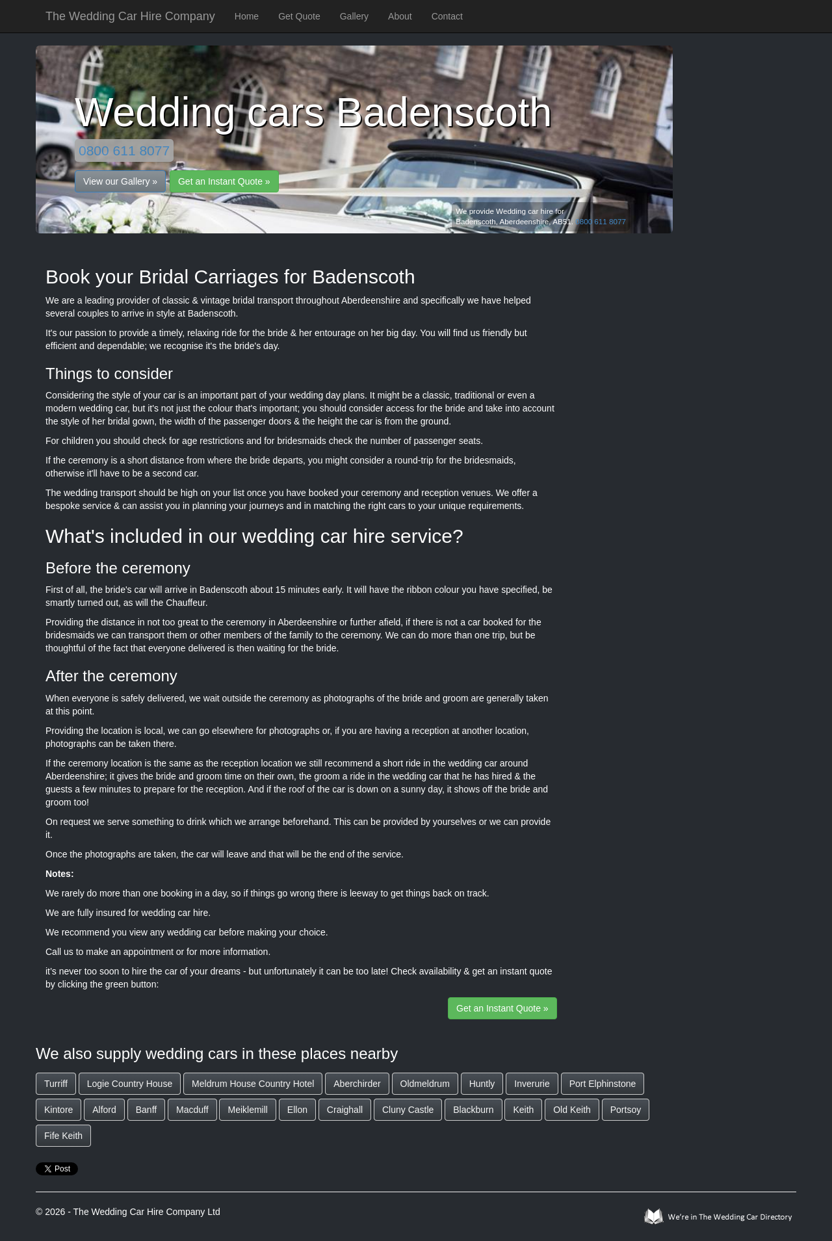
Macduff (192, 1109)
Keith (523, 1109)
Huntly (482, 1083)
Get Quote (299, 16)
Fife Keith (63, 1135)
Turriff (56, 1083)
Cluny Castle (408, 1109)
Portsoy (625, 1109)
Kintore (58, 1109)
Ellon (297, 1109)
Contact (447, 16)
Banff (146, 1109)
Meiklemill (247, 1109)
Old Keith (572, 1109)
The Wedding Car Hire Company (130, 16)
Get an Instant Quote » (224, 181)
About (400, 16)
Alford (104, 1109)
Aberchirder (356, 1083)
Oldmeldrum (425, 1083)
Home (247, 16)
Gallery (354, 16)
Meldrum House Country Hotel (253, 1083)
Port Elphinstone (602, 1083)
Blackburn (473, 1109)
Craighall (345, 1109)
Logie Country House (130, 1083)
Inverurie (531, 1083)
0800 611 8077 (124, 150)
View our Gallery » (120, 181)
